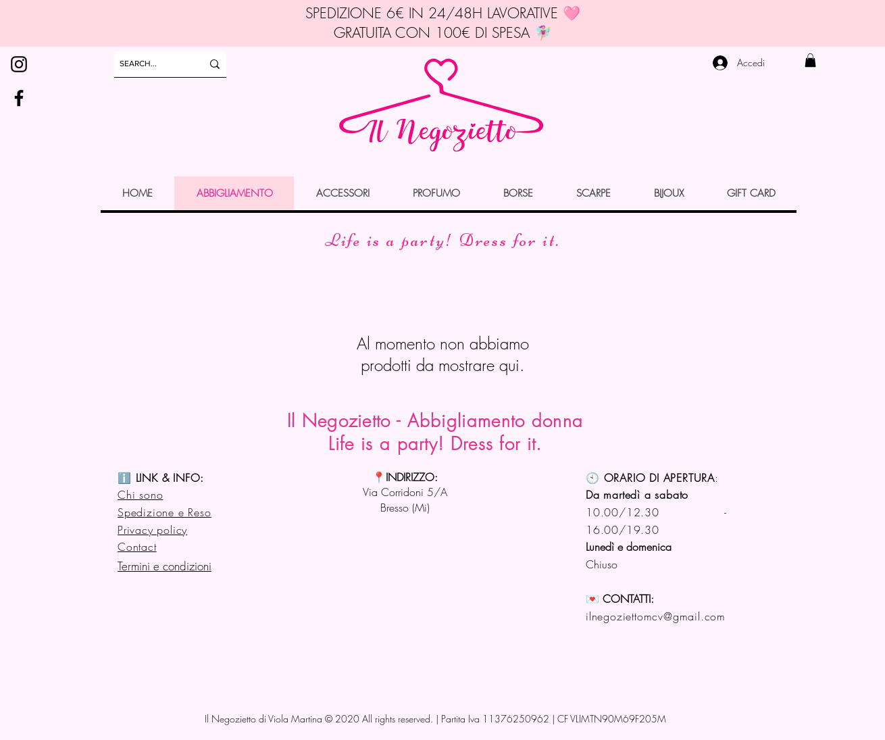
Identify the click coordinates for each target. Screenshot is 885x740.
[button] (810, 60)
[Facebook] (19, 98)
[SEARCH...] (151, 64)
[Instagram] (19, 64)
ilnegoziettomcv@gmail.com (656, 616)
